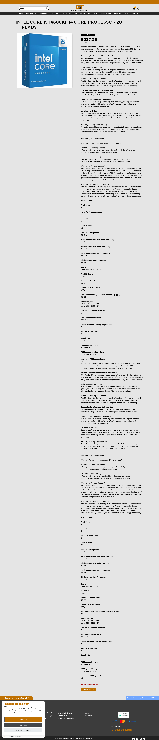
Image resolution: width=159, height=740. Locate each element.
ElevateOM (89, 738)
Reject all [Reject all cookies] (23, 725)
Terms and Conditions (66, 718)
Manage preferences (23, 730)
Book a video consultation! (17, 698)
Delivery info (62, 716)
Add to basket (88, 689)
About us (88, 713)
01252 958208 (121, 729)
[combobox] (31, 8)
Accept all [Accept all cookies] (23, 719)
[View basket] (135, 7)
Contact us (89, 716)
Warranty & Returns (65, 713)
